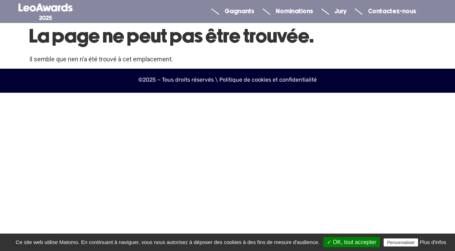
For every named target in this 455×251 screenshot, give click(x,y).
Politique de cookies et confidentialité (268, 79)
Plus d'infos (433, 242)
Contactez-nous (385, 11)
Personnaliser (401, 242)
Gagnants (232, 11)
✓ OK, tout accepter (351, 242)
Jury (333, 11)
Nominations (287, 11)
